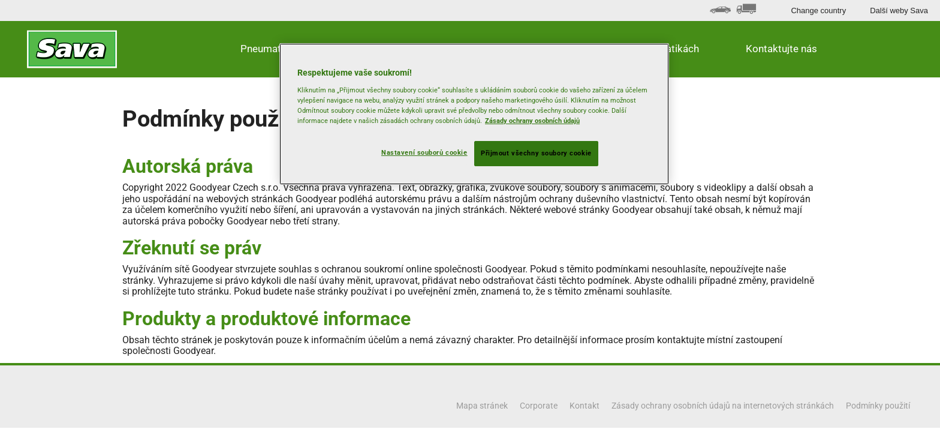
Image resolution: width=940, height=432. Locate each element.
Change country (818, 10)
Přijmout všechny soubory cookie (536, 153)
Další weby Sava (899, 10)
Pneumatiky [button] (267, 49)
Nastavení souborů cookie (424, 152)
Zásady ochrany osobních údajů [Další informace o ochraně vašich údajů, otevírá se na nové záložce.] (532, 120)
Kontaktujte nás (781, 49)
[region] (474, 114)
